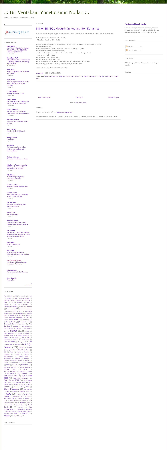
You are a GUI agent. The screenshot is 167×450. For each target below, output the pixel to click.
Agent (6, 296)
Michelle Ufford (12, 221)
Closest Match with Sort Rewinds (17, 272)
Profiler (17, 358)
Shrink (25, 369)
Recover (59, 76)
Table (19, 394)
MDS (30, 342)
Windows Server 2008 (23, 411)
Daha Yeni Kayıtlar (44, 97)
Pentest (17, 354)
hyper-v (20, 333)
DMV (47, 76)
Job (23, 337)
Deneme (11, 317)
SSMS (28, 384)
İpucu (6, 337)
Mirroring (17, 344)
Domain (25, 319)
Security (15, 365)
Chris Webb (11, 80)
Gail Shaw (10, 250)
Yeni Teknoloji (18, 416)
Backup (6, 300)
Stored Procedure (90, 76)
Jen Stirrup (11, 230)
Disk (5, 319)
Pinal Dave (10, 70)
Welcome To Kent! (12, 214)
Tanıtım (25, 394)
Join (28, 337)
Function (52, 76)
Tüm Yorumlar (131, 50)
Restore (27, 360)
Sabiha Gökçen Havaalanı (11, 362)
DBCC (28, 315)
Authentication (24, 298)
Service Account (25, 367)
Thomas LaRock (12, 185)
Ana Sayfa (79, 97)
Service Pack (9, 369)
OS (5, 352)
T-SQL (99, 76)
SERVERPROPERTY (10, 367)
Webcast (20, 409)
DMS (10, 319)
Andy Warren (11, 129)
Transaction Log (107, 76)
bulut (5, 302)
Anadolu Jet (22, 296)
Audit (16, 298)
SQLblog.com (12, 270)
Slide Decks (10, 139)
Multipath (29, 347)
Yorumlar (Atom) (80, 103)
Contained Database (26, 309)
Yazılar (25, 413)
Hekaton (27, 331)
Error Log (14, 322)
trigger (116, 76)
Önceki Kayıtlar (113, 97)
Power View (23, 356)
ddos (5, 317)
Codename (25, 304)
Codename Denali (10, 307)
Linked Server (25, 339)
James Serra (11, 99)
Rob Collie (10, 145)
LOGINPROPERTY (9, 342)
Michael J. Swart (12, 157)
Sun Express (28, 389)
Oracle (28, 350)
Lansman (7, 339)
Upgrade (23, 400)
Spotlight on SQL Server (25, 371)
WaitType (20, 407)
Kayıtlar (129, 46)
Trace (28, 396)
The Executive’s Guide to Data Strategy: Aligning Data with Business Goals (16, 149)
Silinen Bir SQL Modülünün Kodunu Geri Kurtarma (67, 28)
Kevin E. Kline (12, 193)
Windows (29, 409)
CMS (15, 304)
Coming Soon (11, 280)
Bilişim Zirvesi (15, 300)
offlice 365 (20, 350)
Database (19, 313)
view (37, 79)
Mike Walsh (11, 46)
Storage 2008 (25, 387)
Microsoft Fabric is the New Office (17, 187)
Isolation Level (8, 335)
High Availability (9, 333)
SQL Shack (11, 175)
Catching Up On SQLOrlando (16, 131)
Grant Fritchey (12, 137)
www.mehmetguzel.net (64, 112)
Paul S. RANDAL (13, 109)
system (14, 391)
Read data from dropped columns (17, 159)
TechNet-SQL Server (14, 260)
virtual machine (8, 405)
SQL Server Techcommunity (17, 165)
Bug (28, 300)
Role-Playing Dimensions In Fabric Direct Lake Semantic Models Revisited (18, 83)
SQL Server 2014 (19, 382)
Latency (15, 339)
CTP (14, 311)
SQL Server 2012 (77, 76)
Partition (26, 352)
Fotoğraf (15, 326)
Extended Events (24, 322)
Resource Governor (16, 360)
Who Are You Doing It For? (15, 93)
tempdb (6, 396)
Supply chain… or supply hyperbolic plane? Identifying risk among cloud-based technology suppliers (18, 234)
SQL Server (66, 76)
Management (22, 342)
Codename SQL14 (12, 309)
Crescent (8, 311)
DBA (21, 315)
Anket (30, 296)
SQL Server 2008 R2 (20, 378)
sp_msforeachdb (9, 371)
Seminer (24, 365)
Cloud (27, 302)
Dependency (19, 317)
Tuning (27, 398)
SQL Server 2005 (10, 376)
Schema (29, 362)
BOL (23, 300)
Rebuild (26, 358)
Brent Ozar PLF (12, 58)
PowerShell (7, 358)
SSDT (21, 384)
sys (7, 391)
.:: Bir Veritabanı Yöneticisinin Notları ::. (46, 12)
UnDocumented (13, 400)
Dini (27, 317)
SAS (23, 362)
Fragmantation (26, 326)
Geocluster (27, 328)
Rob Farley (10, 242)
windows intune (10, 411)
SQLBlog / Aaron (13, 119)
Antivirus (9, 298)
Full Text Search (8, 328)
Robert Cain (11, 212)
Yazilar (7, 416)
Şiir (28, 391)
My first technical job (13, 244)
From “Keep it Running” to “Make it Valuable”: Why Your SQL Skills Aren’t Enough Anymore (18, 50)
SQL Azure (10, 373)
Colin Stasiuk (11, 278)
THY (22, 396)
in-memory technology (22, 335)
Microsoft (9, 344)
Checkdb (19, 302)
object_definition (10, 350)
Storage (16, 387)
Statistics (7, 387)
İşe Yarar (15, 337)
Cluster (6, 304)
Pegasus (6, 354)
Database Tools (13, 315)
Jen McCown (11, 203)
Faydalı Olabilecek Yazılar (135, 24)
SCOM (8, 365)
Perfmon (26, 354)
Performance (8, 356)
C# (12, 302)
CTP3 (20, 311)
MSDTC (21, 347)
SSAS (16, 384)
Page (11, 352)
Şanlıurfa (22, 391)
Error (7, 322)
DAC (12, 313)
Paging (18, 352)
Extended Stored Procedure (14, 324)
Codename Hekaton (25, 306)
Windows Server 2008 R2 (11, 413)
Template (15, 396)
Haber (13, 330)
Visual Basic (20, 405)
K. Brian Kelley (12, 91)
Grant (5, 331)
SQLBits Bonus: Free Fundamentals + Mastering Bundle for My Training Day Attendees (18, 61)
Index (27, 333)
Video (22, 403)
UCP (5, 400)
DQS (30, 319)
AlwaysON (13, 296)
